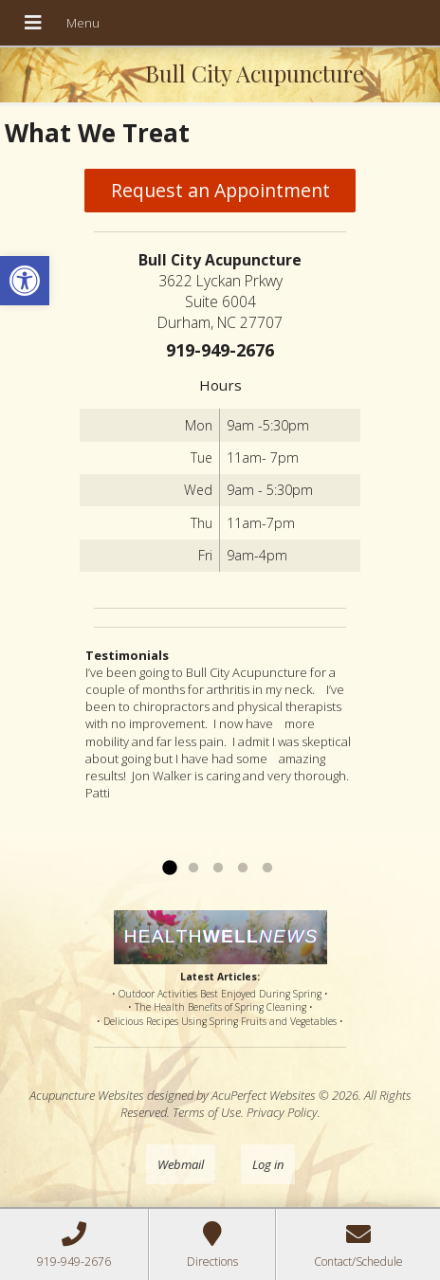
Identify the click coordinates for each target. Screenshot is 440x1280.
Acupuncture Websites (86, 1095)
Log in (268, 1164)
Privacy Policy (282, 1112)
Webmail (180, 1164)
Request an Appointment (220, 190)
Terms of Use (207, 1112)
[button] (24, 280)
